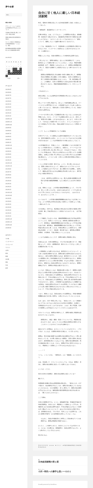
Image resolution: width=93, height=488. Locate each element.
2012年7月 (8, 172)
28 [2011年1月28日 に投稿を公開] (16, 73)
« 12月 (8, 78)
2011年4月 (8, 207)
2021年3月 (8, 110)
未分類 (7, 259)
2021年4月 (8, 107)
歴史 (6, 262)
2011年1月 (8, 216)
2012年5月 (8, 177)
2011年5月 (8, 204)
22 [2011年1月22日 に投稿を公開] (18, 71)
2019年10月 (8, 148)
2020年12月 (8, 119)
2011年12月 (8, 192)
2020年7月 (8, 133)
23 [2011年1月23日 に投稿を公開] (20, 71)
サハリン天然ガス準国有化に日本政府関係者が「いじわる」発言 (13, 43)
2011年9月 (8, 198)
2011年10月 (8, 195)
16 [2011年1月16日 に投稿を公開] (20, 69)
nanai (52, 445)
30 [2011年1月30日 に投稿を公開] (20, 73)
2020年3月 (8, 139)
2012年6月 (8, 175)
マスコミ (7, 247)
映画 (6, 256)
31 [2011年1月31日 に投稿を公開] (6, 76)
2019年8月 (8, 154)
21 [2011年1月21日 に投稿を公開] (16, 71)
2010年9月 (8, 228)
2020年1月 (8, 142)
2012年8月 (8, 169)
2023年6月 (8, 89)
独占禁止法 (43, 447)
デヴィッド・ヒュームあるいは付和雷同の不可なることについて (13, 27)
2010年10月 (8, 225)
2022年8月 (8, 92)
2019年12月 (8, 145)
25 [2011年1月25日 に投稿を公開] (9, 73)
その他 (7, 238)
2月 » (18, 78)
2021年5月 (8, 104)
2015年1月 (8, 160)
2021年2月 (8, 113)
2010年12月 (8, 219)
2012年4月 (8, 180)
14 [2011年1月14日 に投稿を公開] (16, 69)
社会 (6, 265)
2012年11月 (8, 166)
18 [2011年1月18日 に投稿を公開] (9, 71)
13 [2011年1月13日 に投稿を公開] (13, 69)
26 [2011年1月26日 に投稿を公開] (11, 73)
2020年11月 (8, 122)
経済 (6, 268)
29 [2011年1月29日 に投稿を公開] (18, 73)
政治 (6, 253)
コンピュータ (9, 244)
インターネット (9, 241)
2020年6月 (8, 136)
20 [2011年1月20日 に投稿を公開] (13, 71)
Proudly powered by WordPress (47, 484)
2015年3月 (8, 157)
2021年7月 (8, 98)
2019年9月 (8, 151)
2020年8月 (8, 130)
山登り (7, 250)
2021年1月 (8, 116)
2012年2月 (8, 186)
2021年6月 (8, 101)
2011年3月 (8, 210)
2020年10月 (8, 124)
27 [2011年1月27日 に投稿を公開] (13, 73)
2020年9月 (8, 127)
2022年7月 (8, 95)
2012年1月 (8, 189)
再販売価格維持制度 (69, 445)
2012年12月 (8, 163)
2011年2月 (8, 213)
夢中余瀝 (9, 6)
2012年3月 (8, 183)
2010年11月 (8, 222)
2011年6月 (8, 201)
